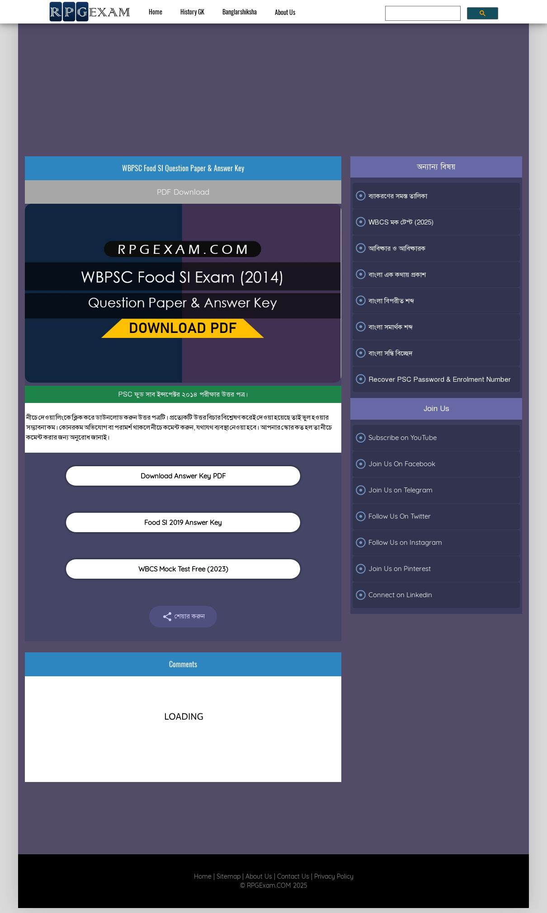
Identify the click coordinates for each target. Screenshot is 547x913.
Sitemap (228, 876)
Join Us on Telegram (394, 490)
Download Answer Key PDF (183, 476)
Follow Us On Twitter (393, 516)
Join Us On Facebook (395, 464)
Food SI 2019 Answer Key (183, 522)
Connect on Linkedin (393, 595)
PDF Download (183, 192)
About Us (285, 12)
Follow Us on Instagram (398, 542)
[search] (422, 13)
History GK (192, 11)
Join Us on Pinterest (393, 569)
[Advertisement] (273, 79)
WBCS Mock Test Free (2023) (183, 569)
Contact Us (293, 876)
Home (155, 11)
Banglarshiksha (239, 11)
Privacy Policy (334, 876)
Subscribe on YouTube (396, 438)
